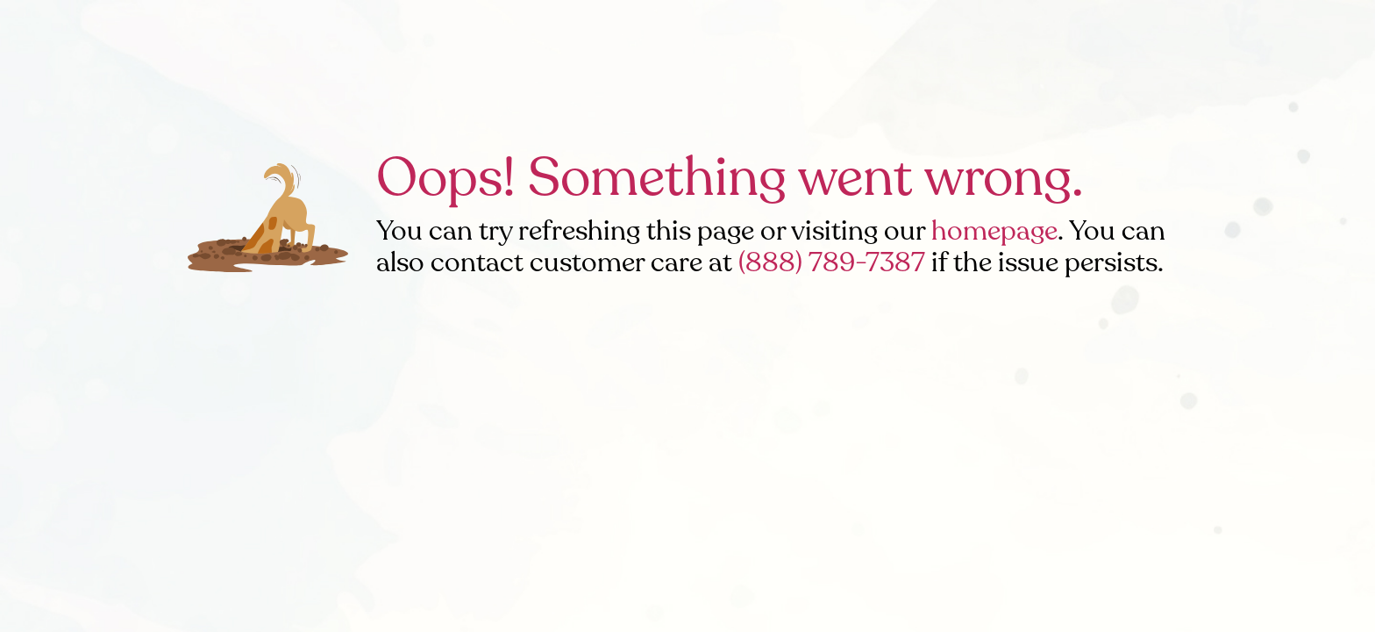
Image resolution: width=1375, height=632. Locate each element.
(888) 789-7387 (831, 262)
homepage (994, 230)
